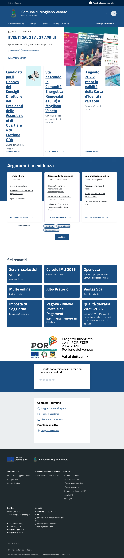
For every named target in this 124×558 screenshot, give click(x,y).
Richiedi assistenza (71, 475)
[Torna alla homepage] (51, 459)
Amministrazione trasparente (47, 475)
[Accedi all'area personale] (102, 3)
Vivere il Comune (61, 23)
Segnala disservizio (71, 479)
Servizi (45, 23)
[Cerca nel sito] (113, 13)
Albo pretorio (12, 479)
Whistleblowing (13, 483)
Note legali (67, 498)
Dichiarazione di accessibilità (74, 491)
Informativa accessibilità (73, 483)
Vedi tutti (62, 237)
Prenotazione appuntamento (18, 475)
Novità (33, 23)
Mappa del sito (13, 543)
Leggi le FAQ (68, 494)
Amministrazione (16, 23)
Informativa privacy (71, 487)
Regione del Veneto (14, 3)
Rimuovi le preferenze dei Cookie (20, 549)
